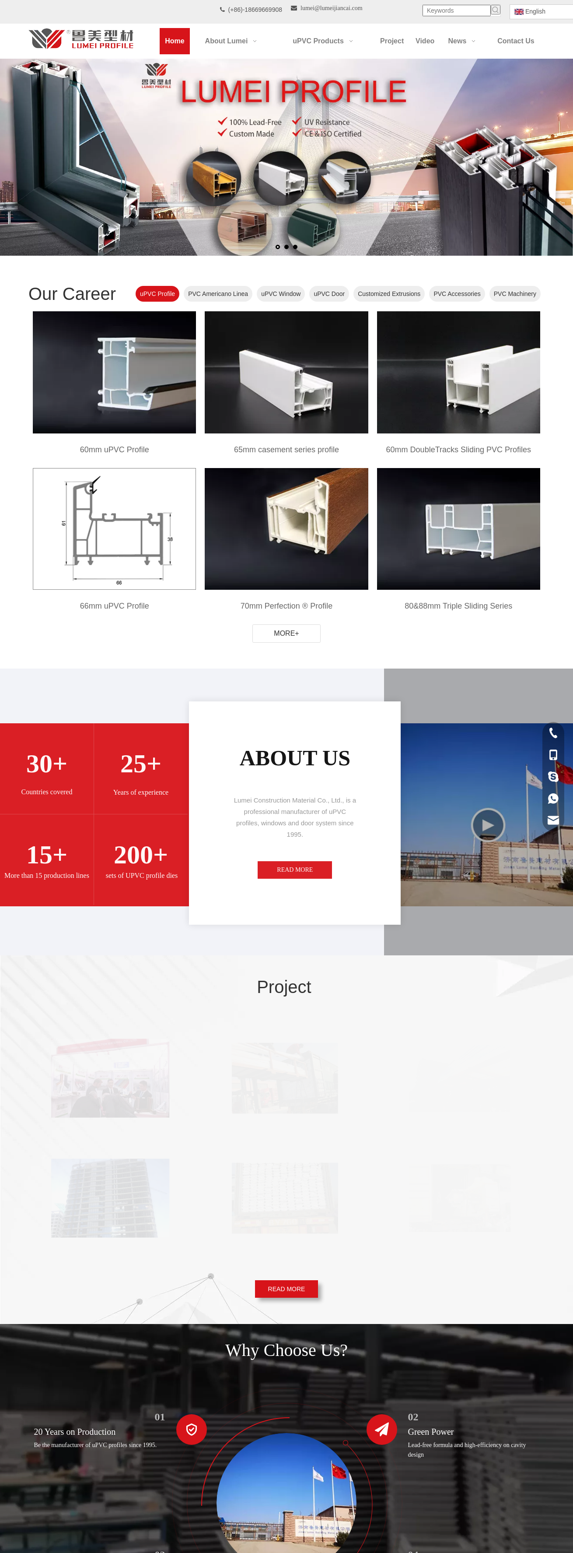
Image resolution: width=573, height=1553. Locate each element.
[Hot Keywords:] (495, 9)
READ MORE (295, 869)
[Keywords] (457, 10)
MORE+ (286, 633)
